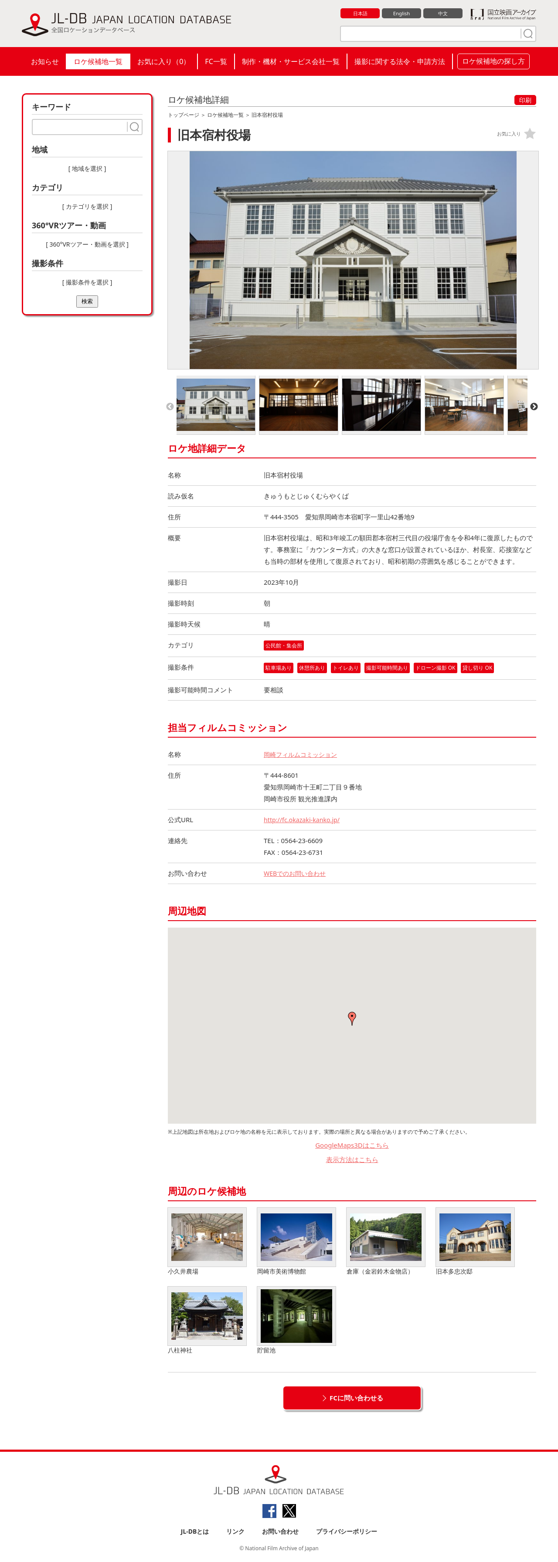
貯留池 (296, 1321)
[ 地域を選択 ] (87, 168)
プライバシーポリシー (346, 1532)
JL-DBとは (195, 1532)
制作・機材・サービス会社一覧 (291, 61)
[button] (352, 1020)
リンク (235, 1532)
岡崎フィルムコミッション (303, 755)
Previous (170, 407)
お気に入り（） (163, 61)
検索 (87, 301)
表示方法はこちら (352, 1159)
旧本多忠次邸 (475, 1242)
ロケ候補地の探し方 (493, 61)
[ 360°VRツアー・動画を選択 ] (87, 244)
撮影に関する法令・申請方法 (399, 61)
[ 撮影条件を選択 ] (87, 282)
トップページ (183, 115)
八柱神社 (207, 1321)
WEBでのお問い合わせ (297, 874)
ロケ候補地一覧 (98, 61)
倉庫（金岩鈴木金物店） (386, 1242)
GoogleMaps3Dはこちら (352, 1146)
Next (534, 407)
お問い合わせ (280, 1532)
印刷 (525, 100)
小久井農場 (207, 1242)
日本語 (360, 13)
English (401, 13)
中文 (443, 13)
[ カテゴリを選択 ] (87, 206)
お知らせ (45, 61)
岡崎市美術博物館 (296, 1242)
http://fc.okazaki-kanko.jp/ (304, 820)
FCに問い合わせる (356, 1398)
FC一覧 (216, 61)
